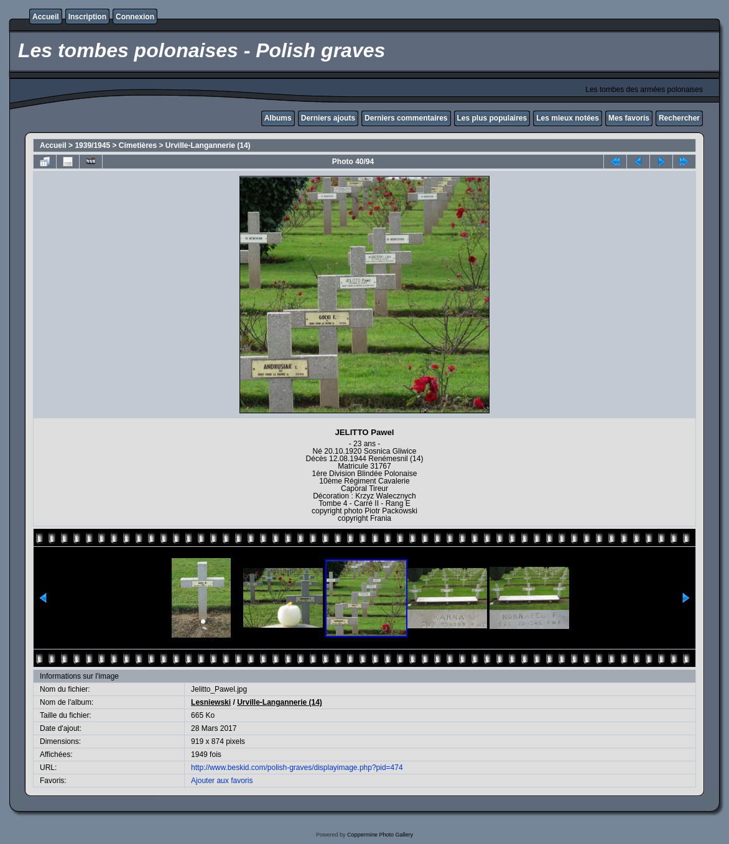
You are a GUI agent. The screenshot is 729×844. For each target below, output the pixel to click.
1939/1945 (92, 145)
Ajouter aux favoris (222, 780)
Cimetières (138, 145)
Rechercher (679, 118)
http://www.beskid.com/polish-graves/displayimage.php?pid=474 (297, 767)
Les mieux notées (567, 118)
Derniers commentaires (405, 118)
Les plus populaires (492, 118)
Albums (278, 118)
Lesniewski (211, 702)
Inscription (87, 16)
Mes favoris (628, 118)
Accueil (45, 16)
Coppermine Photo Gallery (380, 835)
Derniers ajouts (328, 118)
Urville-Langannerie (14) (208, 145)
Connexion (135, 16)
